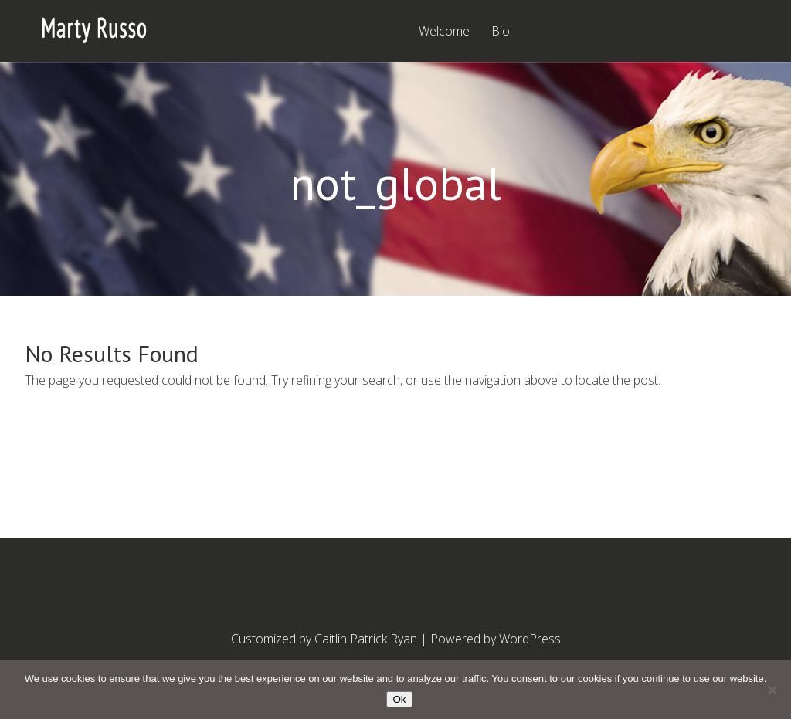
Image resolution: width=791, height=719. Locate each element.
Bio (500, 32)
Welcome (444, 32)
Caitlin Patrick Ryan (365, 638)
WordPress (530, 638)
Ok (399, 699)
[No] (771, 689)
